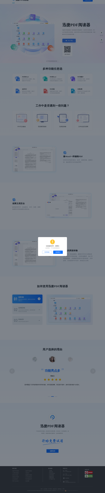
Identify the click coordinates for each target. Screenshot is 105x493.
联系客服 (47, 252)
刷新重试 (58, 252)
